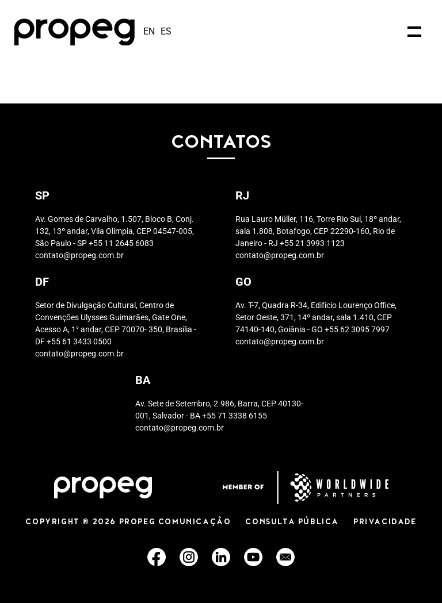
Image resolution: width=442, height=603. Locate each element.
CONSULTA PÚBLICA (292, 522)
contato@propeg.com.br (79, 255)
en (149, 31)
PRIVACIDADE (385, 522)
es (166, 31)
